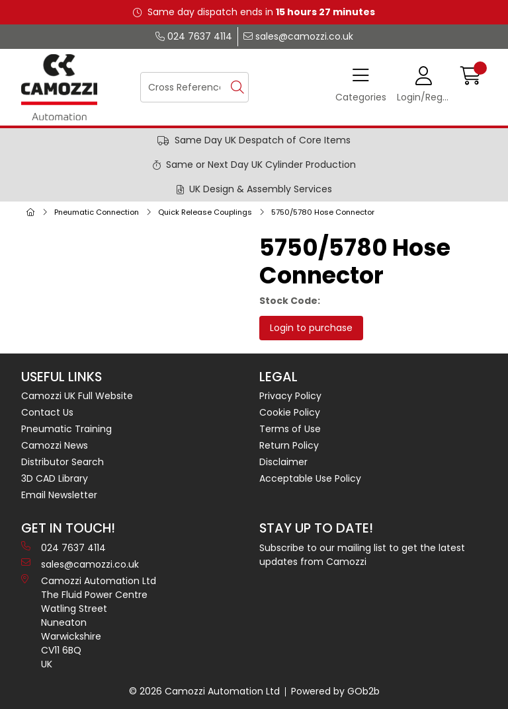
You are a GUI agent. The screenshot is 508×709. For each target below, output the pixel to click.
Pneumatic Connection (96, 212)
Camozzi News (54, 445)
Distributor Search (62, 461)
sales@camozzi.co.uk (298, 36)
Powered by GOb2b (335, 691)
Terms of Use (290, 428)
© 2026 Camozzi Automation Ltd (204, 691)
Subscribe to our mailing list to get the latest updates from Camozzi (362, 554)
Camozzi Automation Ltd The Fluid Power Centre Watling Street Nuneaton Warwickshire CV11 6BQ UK (88, 622)
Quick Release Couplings (205, 212)
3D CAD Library (54, 478)
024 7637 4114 (193, 36)
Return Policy (289, 445)
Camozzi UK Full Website (77, 395)
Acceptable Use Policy (310, 478)
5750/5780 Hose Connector (322, 212)
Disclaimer (283, 461)
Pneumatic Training (66, 428)
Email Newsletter (59, 495)
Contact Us (47, 412)
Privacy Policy (290, 395)
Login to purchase (311, 327)
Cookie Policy (289, 412)
